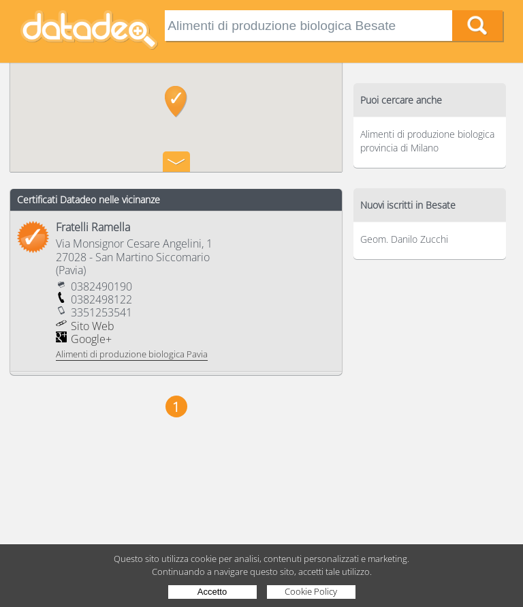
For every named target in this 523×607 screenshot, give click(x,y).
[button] (176, 101)
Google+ (91, 338)
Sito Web (92, 326)
